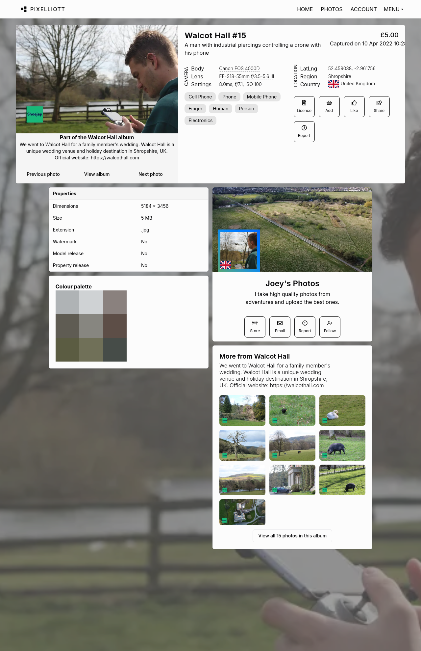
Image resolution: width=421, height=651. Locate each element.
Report (304, 131)
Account (364, 9)
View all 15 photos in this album (292, 535)
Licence (304, 106)
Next (150, 174)
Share (379, 106)
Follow (330, 326)
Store (255, 326)
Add (329, 106)
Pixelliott (47, 9)
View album (97, 174)
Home (305, 9)
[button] (384, 43)
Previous (43, 174)
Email (280, 326)
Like (354, 106)
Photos (331, 9)
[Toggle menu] (393, 9)
